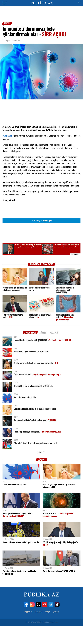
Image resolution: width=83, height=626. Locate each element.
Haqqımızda (28, 611)
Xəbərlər (38, 611)
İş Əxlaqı (56, 611)
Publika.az (7, 136)
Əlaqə (47, 611)
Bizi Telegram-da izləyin (41, 220)
